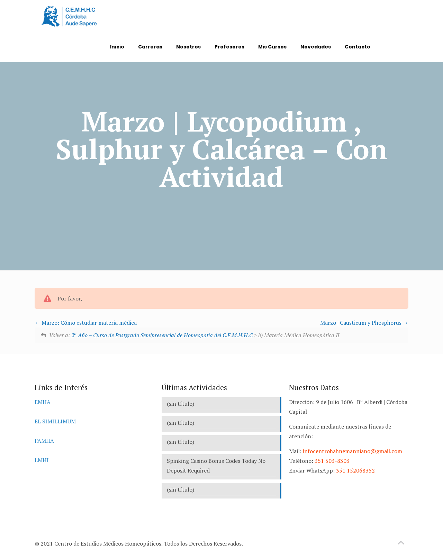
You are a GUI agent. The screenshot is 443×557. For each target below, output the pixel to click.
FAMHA (44, 440)
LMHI (42, 460)
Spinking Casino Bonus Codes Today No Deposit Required (216, 465)
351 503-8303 (332, 461)
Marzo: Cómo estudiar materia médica (86, 322)
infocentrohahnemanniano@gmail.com (352, 451)
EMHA (43, 402)
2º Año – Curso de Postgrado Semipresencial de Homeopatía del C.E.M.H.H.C (162, 335)
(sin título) (180, 403)
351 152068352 (355, 470)
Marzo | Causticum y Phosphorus (364, 322)
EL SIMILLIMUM (55, 421)
